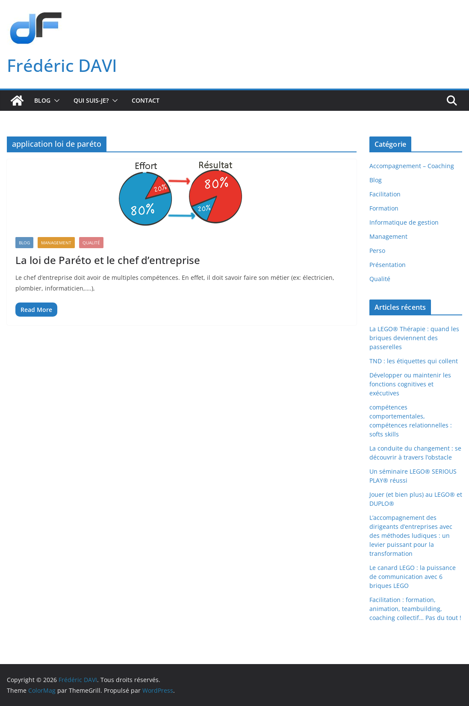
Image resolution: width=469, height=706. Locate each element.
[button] (55, 101)
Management (56, 243)
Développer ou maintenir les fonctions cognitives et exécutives (410, 384)
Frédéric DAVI (62, 65)
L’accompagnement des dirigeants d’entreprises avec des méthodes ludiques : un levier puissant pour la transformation (410, 535)
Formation (383, 208)
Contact (145, 100)
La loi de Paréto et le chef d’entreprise (107, 260)
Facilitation (385, 194)
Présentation (387, 265)
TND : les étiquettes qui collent (413, 361)
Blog (42, 100)
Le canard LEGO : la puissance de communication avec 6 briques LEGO (412, 577)
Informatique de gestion (404, 222)
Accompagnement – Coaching (411, 166)
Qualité (91, 243)
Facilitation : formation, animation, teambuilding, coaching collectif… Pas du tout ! (415, 609)
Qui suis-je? (91, 100)
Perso (377, 250)
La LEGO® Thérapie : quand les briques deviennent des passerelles (414, 338)
